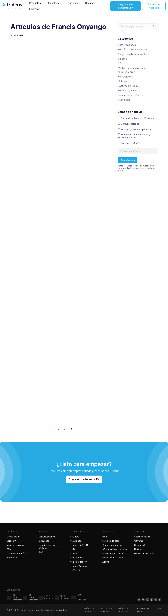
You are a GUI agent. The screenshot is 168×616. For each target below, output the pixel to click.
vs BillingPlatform (78, 562)
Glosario (122, 58)
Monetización (125, 76)
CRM (9, 549)
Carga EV (11, 541)
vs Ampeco (75, 541)
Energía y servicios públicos (133, 49)
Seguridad (139, 545)
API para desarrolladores (114, 549)
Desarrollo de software (130, 95)
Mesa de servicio (15, 545)
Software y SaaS (127, 90)
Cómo (121, 63)
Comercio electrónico (17, 553)
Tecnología (124, 99)
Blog (104, 536)
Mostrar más (18, 35)
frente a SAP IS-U (79, 545)
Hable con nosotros (144, 553)
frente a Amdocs (78, 566)
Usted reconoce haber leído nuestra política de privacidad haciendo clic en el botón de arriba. (137, 168)
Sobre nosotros (142, 536)
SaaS (41, 552)
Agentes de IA (14, 557)
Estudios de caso (110, 541)
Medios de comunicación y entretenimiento (133, 70)
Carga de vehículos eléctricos (134, 54)
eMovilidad (43, 541)
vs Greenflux (76, 557)
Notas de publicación (113, 553)
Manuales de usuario (112, 557)
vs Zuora (74, 536)
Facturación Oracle (128, 85)
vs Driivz (74, 549)
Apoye (105, 562)
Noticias (122, 81)
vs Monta (75, 553)
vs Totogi (75, 570)
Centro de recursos (112, 545)
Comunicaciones (127, 44)
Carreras (138, 541)
